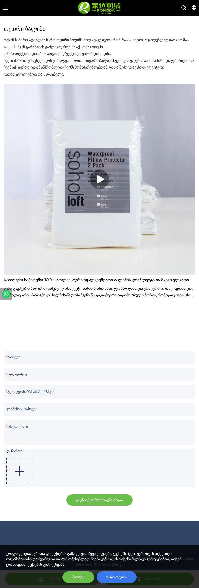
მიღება (78, 577)
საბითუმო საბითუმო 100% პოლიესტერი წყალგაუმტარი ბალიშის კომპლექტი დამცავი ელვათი (96, 280)
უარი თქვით (116, 577)
